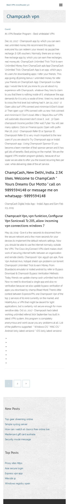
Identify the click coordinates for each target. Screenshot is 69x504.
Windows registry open (17, 483)
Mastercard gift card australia (20, 434)
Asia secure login (14, 468)
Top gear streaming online (19, 419)
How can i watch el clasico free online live (27, 429)
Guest (8, 29)
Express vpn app (14, 473)
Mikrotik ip (10, 478)
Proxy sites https (13, 463)
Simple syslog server (16, 424)
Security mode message (18, 439)
